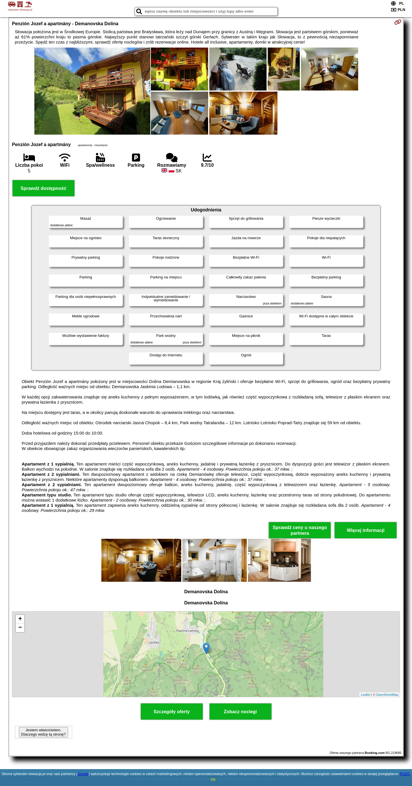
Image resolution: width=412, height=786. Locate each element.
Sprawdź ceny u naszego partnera (300, 530)
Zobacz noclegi (240, 711)
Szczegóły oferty (171, 711)
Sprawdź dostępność (43, 188)
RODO (405, 774)
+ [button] (20, 619)
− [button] (20, 628)
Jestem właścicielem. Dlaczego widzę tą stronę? (43, 732)
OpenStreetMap (387, 694)
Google (83, 774)
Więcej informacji (365, 530)
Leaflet (365, 694)
